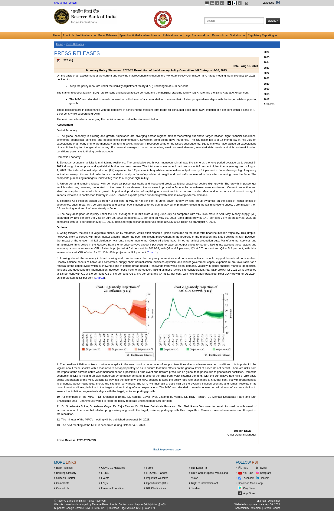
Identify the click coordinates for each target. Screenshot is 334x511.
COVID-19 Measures (113, 467)
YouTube (248, 472)
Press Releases (107, 35)
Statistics (238, 35)
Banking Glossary (66, 472)
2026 (266, 52)
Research (219, 35)
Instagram (265, 472)
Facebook (248, 478)
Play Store (249, 488)
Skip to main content (65, 2)
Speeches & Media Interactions (140, 35)
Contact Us (62, 488)
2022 (266, 73)
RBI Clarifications (156, 488)
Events (105, 478)
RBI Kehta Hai (199, 467)
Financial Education (112, 488)
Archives (269, 104)
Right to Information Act (204, 483)
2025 (266, 57)
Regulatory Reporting (262, 35)
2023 (266, 67)
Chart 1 (152, 252)
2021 (266, 78)
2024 (266, 62)
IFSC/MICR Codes (156, 472)
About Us (68, 35)
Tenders (195, 488)
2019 (266, 88)
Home (56, 35)
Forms (150, 467)
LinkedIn (264, 478)
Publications (172, 35)
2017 (266, 99)
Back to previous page (167, 449)
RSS (245, 467)
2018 (266, 94)
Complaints (62, 483)
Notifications (86, 35)
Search (273, 20)
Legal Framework (197, 35)
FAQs (104, 483)
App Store (249, 493)
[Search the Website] (234, 20)
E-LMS (105, 472)
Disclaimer (274, 500)
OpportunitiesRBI (157, 483)
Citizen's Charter (65, 478)
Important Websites (157, 478)
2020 (266, 83)
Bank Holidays (64, 467)
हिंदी (278, 2)
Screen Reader (271, 508)
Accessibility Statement (248, 508)
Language (268, 2)
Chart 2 (99, 277)
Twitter (263, 467)
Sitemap (261, 500)
